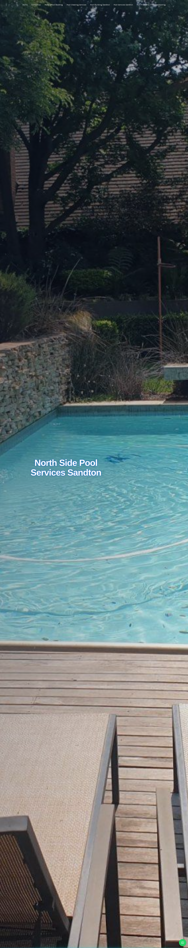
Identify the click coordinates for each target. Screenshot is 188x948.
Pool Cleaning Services (76, 5)
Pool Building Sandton (100, 5)
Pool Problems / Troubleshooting (151, 5)
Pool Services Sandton (123, 5)
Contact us (36, 5)
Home (25, 5)
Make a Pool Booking (54, 5)
